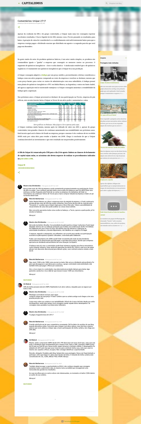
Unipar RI (21, 165)
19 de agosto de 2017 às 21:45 (53, 259)
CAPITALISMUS (32, 3)
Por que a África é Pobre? (108, 115)
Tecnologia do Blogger (70, 421)
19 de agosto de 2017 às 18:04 (40, 284)
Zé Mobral (27, 284)
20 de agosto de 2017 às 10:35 (53, 363)
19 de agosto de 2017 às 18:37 (55, 222)
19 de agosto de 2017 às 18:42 (55, 312)
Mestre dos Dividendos (32, 186)
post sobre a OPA (26, 159)
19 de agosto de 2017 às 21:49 (53, 321)
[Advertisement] (52, 52)
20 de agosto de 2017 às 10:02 (45, 340)
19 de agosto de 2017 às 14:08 (53, 198)
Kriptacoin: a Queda (106, 180)
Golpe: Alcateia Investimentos (109, 83)
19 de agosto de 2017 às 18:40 (55, 292)
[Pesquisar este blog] (113, 3)
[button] (19, 27)
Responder (27, 280)
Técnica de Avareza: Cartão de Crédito (112, 147)
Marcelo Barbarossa (36, 199)
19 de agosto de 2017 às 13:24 (49, 185)
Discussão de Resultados (26, 168)
